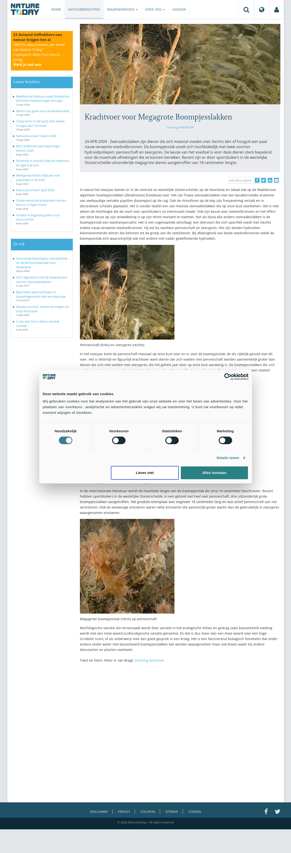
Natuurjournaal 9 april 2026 (35, 190)
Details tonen (228, 458)
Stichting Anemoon (150, 660)
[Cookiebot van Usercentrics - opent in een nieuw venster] (227, 376)
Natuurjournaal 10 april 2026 (36, 136)
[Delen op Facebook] (257, 180)
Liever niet (145, 473)
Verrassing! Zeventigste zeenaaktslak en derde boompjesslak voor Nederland (41, 262)
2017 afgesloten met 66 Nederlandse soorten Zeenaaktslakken (41, 279)
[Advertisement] (180, 708)
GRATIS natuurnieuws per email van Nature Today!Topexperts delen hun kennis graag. (39, 54)
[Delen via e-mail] (276, 180)
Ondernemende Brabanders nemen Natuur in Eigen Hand (41, 202)
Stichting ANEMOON (180, 127)
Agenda (179, 9)
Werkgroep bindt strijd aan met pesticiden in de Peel (38, 177)
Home (56, 9)
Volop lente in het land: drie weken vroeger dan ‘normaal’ (40, 123)
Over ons (155, 9)
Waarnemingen (122, 9)
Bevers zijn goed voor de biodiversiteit (42, 111)
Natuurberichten (84, 9)
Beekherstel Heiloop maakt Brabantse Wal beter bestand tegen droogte (42, 98)
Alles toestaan (214, 473)
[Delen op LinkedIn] (270, 180)
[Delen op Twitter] (263, 180)
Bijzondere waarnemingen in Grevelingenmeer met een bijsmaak (41, 294)
